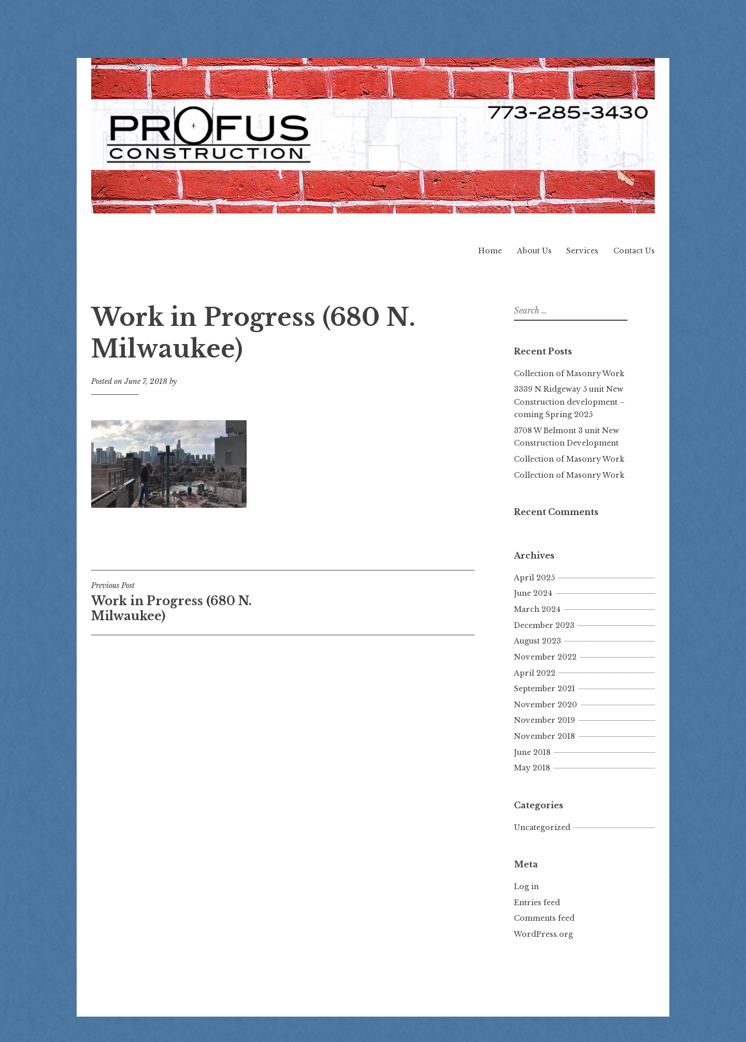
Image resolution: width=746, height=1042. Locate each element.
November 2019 (544, 720)
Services (582, 250)
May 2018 (532, 768)
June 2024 (533, 593)
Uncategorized (542, 827)
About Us (534, 250)
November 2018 (544, 736)
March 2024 (537, 609)
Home (490, 250)
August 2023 (537, 641)
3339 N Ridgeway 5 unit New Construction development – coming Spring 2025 (569, 401)
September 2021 (544, 688)
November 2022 (545, 657)
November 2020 (545, 704)
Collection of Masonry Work (569, 373)
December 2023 (544, 625)
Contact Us (634, 250)
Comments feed (544, 918)
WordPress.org (543, 934)
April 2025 (534, 577)
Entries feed (537, 902)
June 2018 (532, 752)
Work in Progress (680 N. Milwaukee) (187, 602)
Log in (526, 886)
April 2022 (534, 673)
